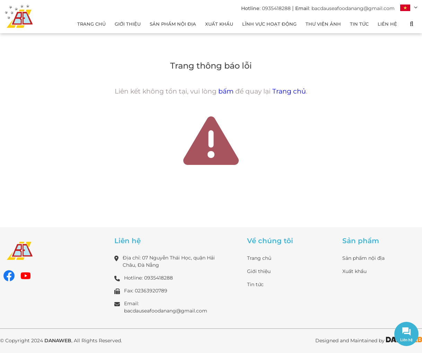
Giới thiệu (259, 271)
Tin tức (255, 284)
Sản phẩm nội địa (363, 258)
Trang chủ (289, 91)
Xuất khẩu (354, 271)
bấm (226, 91)
